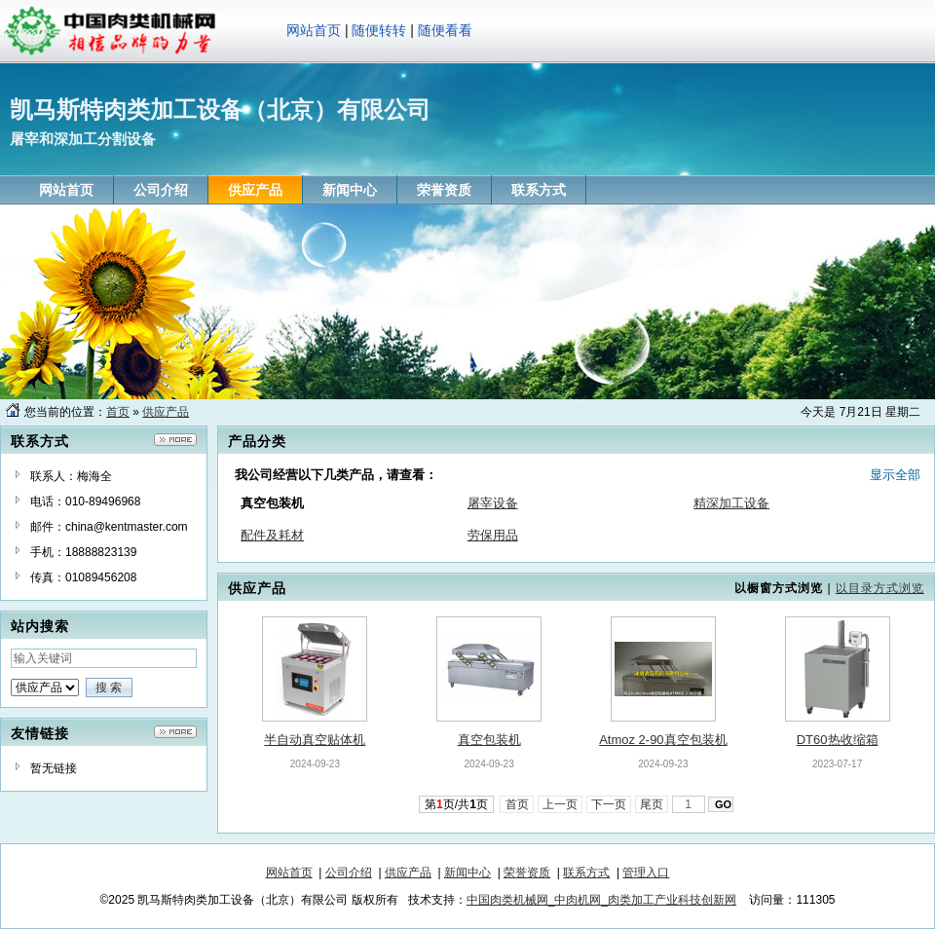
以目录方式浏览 (880, 588)
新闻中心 (467, 872)
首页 (118, 412)
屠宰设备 (493, 503)
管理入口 (645, 872)
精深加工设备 (731, 503)
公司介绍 (348, 872)
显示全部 (895, 474)
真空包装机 (489, 739)
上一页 (560, 804)
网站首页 (313, 30)
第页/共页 (456, 804)
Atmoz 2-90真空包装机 (663, 739)
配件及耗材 (272, 535)
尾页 (652, 804)
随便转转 (379, 30)
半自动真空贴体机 (314, 739)
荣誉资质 (527, 872)
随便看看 (445, 30)
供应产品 (165, 412)
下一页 (609, 804)
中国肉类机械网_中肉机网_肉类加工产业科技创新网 (601, 900)
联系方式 (586, 872)
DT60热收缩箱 (838, 739)
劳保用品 (493, 535)
